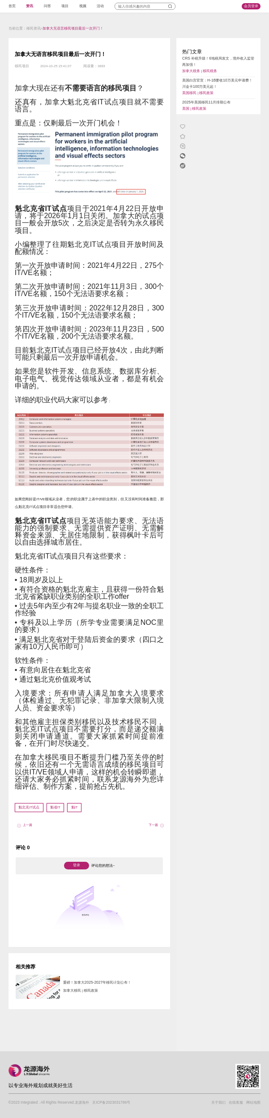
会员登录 (251, 6)
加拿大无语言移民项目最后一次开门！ (73, 28)
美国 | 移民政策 (194, 109)
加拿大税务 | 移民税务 (199, 71)
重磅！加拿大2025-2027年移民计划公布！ (97, 982)
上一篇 (27, 824)
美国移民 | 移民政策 (197, 93)
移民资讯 (33, 28)
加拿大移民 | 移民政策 (80, 991)
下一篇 (153, 824)
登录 (76, 865)
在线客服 (236, 1102)
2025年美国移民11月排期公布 (206, 102)
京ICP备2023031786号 (111, 1102)
